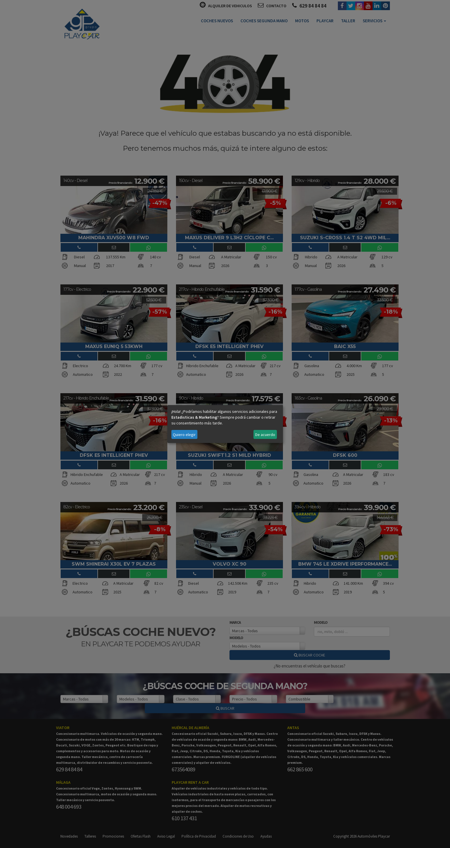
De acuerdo (265, 434)
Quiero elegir (184, 434)
